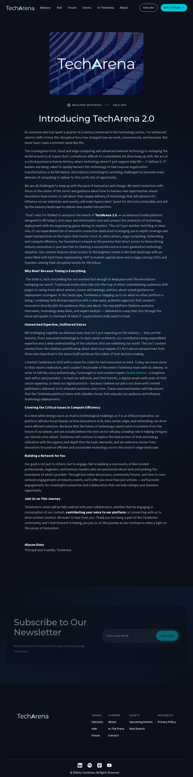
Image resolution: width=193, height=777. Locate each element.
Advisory (45, 7)
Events (87, 7)
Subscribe (148, 8)
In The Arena (105, 7)
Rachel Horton (136, 372)
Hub (59, 7)
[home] (20, 7)
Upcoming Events (140, 722)
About (124, 7)
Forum (72, 7)
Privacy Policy (167, 722)
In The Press (116, 728)
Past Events (137, 728)
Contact (113, 735)
